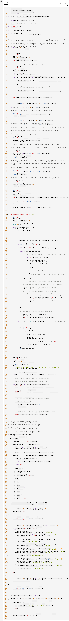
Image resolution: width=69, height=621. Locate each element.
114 (6, 170)
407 (6, 588)
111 (6, 166)
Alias (18, 488)
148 (6, 218)
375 (6, 542)
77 (6, 117)
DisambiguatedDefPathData (40, 16)
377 (6, 545)
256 (6, 372)
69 (6, 106)
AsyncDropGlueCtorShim (32, 566)
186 (6, 273)
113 (6, 168)
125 (6, 186)
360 (6, 521)
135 (6, 200)
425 (6, 614)
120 (6, 178)
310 (6, 449)
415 (6, 599)
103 (6, 154)
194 (6, 284)
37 (6, 60)
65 (6, 100)
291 (6, 422)
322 (6, 467)
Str (17, 484)
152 (6, 224)
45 (6, 71)
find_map (32, 458)
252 (6, 367)
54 (6, 84)
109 (6, 163)
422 (6, 609)
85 (6, 129)
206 (6, 301)
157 (6, 231)
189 (6, 277)
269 (6, 391)
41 (6, 66)
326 (6, 472)
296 (6, 430)
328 (6, 475)
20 (6, 36)
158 (6, 233)
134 (6, 198)
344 (6, 498)
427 (6, 616)
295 (6, 428)
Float (18, 498)
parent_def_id (50, 387)
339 (6, 491)
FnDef (16, 468)
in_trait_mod (28, 397)
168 (6, 247)
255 (6, 371)
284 (6, 412)
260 (6, 378)
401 (6, 579)
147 (6, 217)
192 (6, 281)
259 (6, 377)
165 (6, 243)
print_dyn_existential (20, 581)
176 (6, 258)
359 (6, 519)
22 (6, 39)
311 (6, 451)
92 (6, 138)
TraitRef (28, 156)
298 (6, 432)
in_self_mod (18, 397)
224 (6, 327)
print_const (17, 589)
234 (6, 341)
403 (6, 582)
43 (6, 69)
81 (6, 123)
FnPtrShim (28, 548)
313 (6, 454)
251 (6, 365)
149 (6, 220)
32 (6, 53)
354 (6, 512)
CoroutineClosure (21, 471)
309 (6, 448)
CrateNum (25, 14)
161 (6, 237)
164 (6, 241)
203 (6, 297)
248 (6, 361)
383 (6, 554)
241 (6, 351)
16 (6, 30)
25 (6, 43)
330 (6, 478)
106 (6, 158)
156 (6, 230)
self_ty (20, 80)
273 (6, 397)
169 (6, 248)
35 (6, 57)
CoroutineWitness (21, 474)
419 (6, 605)
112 (6, 167)
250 (6, 364)
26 (6, 44)
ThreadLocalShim (30, 544)
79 (6, 120)
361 (6, 522)
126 (6, 187)
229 (6, 334)
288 (6, 418)
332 (6, 481)
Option (21, 156)
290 (6, 421)
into (64, 197)
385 (6, 556)
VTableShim (29, 532)
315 (6, 457)
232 (6, 338)
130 (6, 193)
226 (6, 330)
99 (6, 148)
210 (6, 307)
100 (6, 150)
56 (6, 87)
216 (6, 315)
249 (6, 362)
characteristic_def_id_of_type (36, 384)
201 (6, 294)
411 (6, 594)
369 (6, 534)
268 (6, 390)
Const (32, 120)
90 (6, 136)
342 (6, 495)
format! (48, 546)
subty (38, 448)
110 (6, 164)
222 (6, 324)
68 (6, 104)
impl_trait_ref (22, 81)
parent (35, 387)
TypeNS (43, 604)
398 (6, 575)
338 (6, 489)
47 (6, 74)
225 (6, 328)
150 (6, 221)
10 (6, 22)
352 (6, 509)
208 (6, 304)
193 (6, 283)
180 (6, 264)
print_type (17, 519)
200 (6, 293)
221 (6, 323)
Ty (29, 20)
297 (6, 431)
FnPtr (18, 485)
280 (6, 407)
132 (6, 196)
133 (6, 197)
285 (6, 414)
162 (6, 238)
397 (6, 574)
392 (6, 566)
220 (6, 321)
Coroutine (19, 472)
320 (6, 464)
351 (6, 508)
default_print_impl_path (23, 97)
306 (6, 444)
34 (6, 56)
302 (6, 438)
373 (6, 539)
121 (6, 180)
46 (6, 73)
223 (6, 325)
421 (6, 608)
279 (6, 405)
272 (6, 395)
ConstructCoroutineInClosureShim (35, 551)
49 (6, 77)
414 (6, 598)
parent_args (54, 197)
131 (6, 194)
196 (6, 287)
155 (6, 228)
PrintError (17, 30)
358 (6, 518)
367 (6, 531)
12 (6, 24)
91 (6, 137)
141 (6, 208)
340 (6, 492)
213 (6, 311)
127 (6, 188)
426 (6, 615)
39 (6, 63)
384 (6, 555)
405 (6, 585)
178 (6, 261)
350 (6, 507)
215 (6, 314)
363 (6, 525)
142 (6, 210)
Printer (16, 47)
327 (6, 474)
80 (6, 121)
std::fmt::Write (30, 525)
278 (6, 404)
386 (6, 558)
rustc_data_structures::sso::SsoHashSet (22, 12)
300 (6, 435)
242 (6, 352)
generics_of (39, 77)
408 (6, 589)
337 (6, 488)
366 (6, 529)
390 (6, 564)
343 (6, 497)
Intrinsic (28, 545)
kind (61, 197)
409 (6, 591)
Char (18, 479)
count (52, 77)
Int (17, 481)
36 (6, 59)
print (47, 605)
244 (6, 355)
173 (6, 254)
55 (6, 86)
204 (6, 298)
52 (6, 81)
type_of (26, 74)
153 (6, 226)
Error (28, 30)
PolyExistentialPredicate (38, 114)
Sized (24, 47)
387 (6, 559)
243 (6, 354)
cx (13, 528)
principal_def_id (35, 444)
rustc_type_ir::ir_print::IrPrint (22, 595)
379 (6, 548)
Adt (16, 441)
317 (6, 459)
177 (6, 260)
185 (6, 271)
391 (6, 565)
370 (6, 535)
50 (6, 79)
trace (29, 17)
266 (6, 387)
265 (6, 385)
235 (6, 342)
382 (6, 552)
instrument (24, 17)
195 (6, 285)
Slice (41, 447)
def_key (28, 372)
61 (6, 94)
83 (6, 126)
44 (6, 70)
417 (6, 602)
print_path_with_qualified (25, 414)
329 (6, 477)
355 (6, 514)
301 (6, 437)
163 (6, 240)
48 (6, 76)
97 (6, 146)
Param (18, 491)
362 (6, 524)
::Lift (14, 27)
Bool (16, 478)
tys (25, 458)
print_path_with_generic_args (24, 197)
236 (6, 344)
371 (6, 536)
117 (6, 174)
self (19, 20)
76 (6, 116)
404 (6, 584)
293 (6, 425)
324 (6, 469)
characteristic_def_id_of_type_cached (20, 434)
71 (6, 109)
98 (6, 147)
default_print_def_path (22, 60)
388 (6, 561)
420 (6, 606)
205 (6, 300)
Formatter (34, 601)
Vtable (49, 539)
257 (6, 374)
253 (6, 368)
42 (6, 67)
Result (30, 34)
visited (44, 448)
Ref (16, 455)
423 (6, 611)
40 (6, 64)
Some (16, 387)
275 (6, 400)
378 (6, 546)
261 (6, 380)
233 (6, 340)
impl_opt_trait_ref (33, 76)
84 (6, 127)
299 (6, 434)
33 (6, 54)
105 (6, 157)
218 (6, 318)
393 (6, 568)
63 (6, 97)
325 (6, 471)
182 (6, 267)
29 (6, 49)
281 (6, 408)
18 (6, 33)
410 (6, 592)
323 (6, 468)
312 (6, 452)
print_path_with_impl (24, 402)
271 (6, 394)
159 (6, 234)
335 (6, 485)
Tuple (16, 458)
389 (6, 562)
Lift (26, 598)
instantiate (26, 80)
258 (6, 375)
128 (6, 190)
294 (6, 427)
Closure (19, 469)
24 (6, 41)
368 (6, 532)
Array (28, 447)
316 (6, 458)
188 (6, 275)
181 (6, 265)
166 (6, 244)
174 (6, 255)
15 (6, 29)
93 (6, 140)
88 (6, 133)
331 (6, 479)
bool (50, 207)
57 (6, 89)
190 (6, 278)
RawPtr (17, 452)
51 (6, 80)
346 (6, 501)
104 (6, 156)
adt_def (32, 441)
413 (6, 596)
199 (6, 291)
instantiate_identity (28, 90)
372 (6, 538)
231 (6, 337)
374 (6, 541)
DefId (30, 14)
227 (6, 331)
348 (6, 504)
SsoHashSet (22, 437)
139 (6, 206)
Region (35, 103)
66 (6, 101)
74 (6, 113)
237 (6, 345)
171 (6, 251)
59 (6, 91)
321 (6, 465)
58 (6, 90)
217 (6, 317)
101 (6, 151)
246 (6, 358)
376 (6, 544)
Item (27, 531)
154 (6, 227)
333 (6, 482)
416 (6, 601)
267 (6, 388)
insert (24, 459)
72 (6, 110)
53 (6, 83)
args (35, 60)
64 (6, 99)
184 (6, 270)
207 (6, 303)
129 (6, 191)
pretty (12, 24)
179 (6, 263)
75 (6, 114)
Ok (13, 203)
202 (6, 295)
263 (6, 382)
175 (6, 257)
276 (6, 401)
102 (6, 153)
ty (15, 439)
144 (6, 213)
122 (6, 181)
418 (6, 604)
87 (6, 131)
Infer (18, 492)
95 (6, 143)
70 (6, 107)
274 (6, 398)
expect (25, 605)
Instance (52, 525)
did (35, 441)
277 (6, 402)
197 (6, 288)
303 (6, 439)
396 (6, 572)
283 (6, 411)
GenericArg (24, 20)
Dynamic (17, 444)
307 (6, 445)
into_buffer (29, 606)
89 (6, 134)
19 (6, 34)
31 (6, 51)
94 (6, 141)
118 (6, 176)
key (35, 374)
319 (6, 462)
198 (6, 290)
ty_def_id (40, 387)
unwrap (42, 374)
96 (6, 144)
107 (6, 160)
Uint (18, 482)
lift (19, 605)
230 (6, 335)
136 (6, 201)
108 (6, 161)
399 (6, 576)
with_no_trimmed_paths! (19, 615)
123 (6, 183)
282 (6, 410)
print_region (17, 511)
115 (6, 171)
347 (6, 502)
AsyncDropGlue (30, 565)
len (61, 77)
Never (18, 497)
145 (6, 214)
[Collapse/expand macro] (7, 214)
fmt (16, 606)
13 (6, 26)
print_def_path (41, 197)
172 (6, 253)
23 (6, 40)
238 (6, 347)
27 (6, 46)
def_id (31, 60)
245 (6, 357)
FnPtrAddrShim (30, 559)
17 (6, 32)
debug (18, 17)
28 (6, 47)
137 (6, 203)
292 (6, 424)
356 (6, 515)
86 (6, 130)
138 (6, 204)
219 (6, 320)
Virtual (28, 546)
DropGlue (28, 552)
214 (6, 313)
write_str (40, 532)
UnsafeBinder (20, 487)
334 (6, 484)
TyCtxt (32, 20)
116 (6, 173)
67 (6, 103)
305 (6, 442)
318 (6, 461)
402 (6, 581)
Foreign (19, 475)
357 (6, 517)
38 (6, 61)
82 (6, 124)
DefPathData (29, 16)
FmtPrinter (51, 598)
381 (6, 551)
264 (6, 384)
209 (6, 305)
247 (6, 360)
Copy (13, 598)
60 (6, 93)
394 (6, 569)
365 (6, 528)
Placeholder (20, 489)
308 (6, 447)
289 (6, 420)
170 (6, 250)
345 (6, 499)
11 (6, 23)
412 (6, 595)
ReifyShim (28, 534)
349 (6, 505)
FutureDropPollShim (31, 561)
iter (27, 458)
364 (6, 527)
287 (6, 417)
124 (6, 184)
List (27, 114)
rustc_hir (13, 13)
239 (6, 348)
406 (6, 586)
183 (6, 268)
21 (6, 37)
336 (6, 487)
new (46, 504)
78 (6, 119)
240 (6, 350)
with (19, 602)
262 (6, 381)
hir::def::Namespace (16, 9)
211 (6, 308)
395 (6, 571)
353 (6, 511)
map (28, 81)
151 (6, 223)
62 (6, 96)
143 (6, 211)
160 (6, 236)
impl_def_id (32, 74)
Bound (18, 494)
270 (6, 392)
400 (6, 578)
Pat (16, 447)
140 (6, 207)
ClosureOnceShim (30, 549)
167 (6, 245)
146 (6, 216)
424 (6, 612)
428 (6, 618)
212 (6, 310)
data (29, 444)
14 (6, 27)
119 (6, 177)
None (16, 385)
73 (6, 111)
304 (6, 441)
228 (6, 333)
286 (6, 415)
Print (15, 33)
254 (6, 370)
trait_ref (40, 392)
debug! (15, 365)
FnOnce (26, 138)
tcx (23, 73)
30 (6, 50)
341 (6, 494)
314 (6, 455)
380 (6, 549)
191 (6, 280)
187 (6, 274)
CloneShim (28, 558)
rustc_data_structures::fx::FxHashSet (21, 10)
